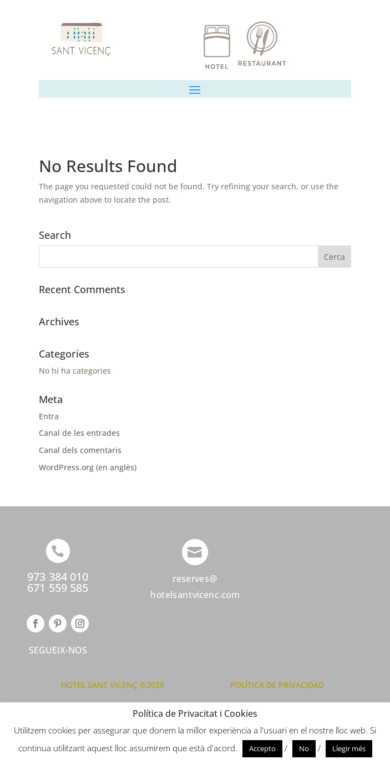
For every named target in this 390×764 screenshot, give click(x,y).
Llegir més (349, 748)
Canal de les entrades (79, 433)
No (304, 748)
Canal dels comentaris (80, 450)
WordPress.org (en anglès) (87, 467)
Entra (49, 416)
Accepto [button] (262, 748)
